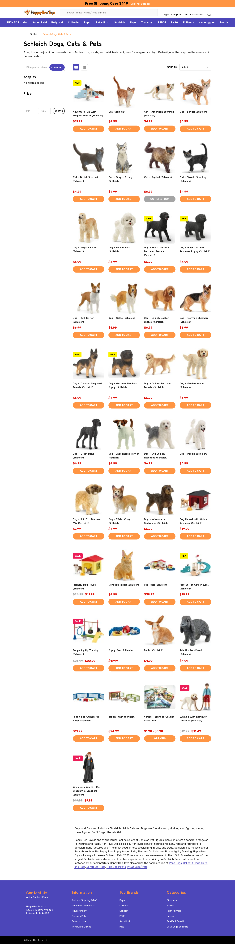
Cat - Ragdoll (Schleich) (158, 177)
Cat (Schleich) (116, 111)
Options (160, 738)
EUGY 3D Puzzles (17, 22)
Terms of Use (79, 921)
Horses (170, 916)
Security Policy (80, 916)
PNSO (174, 22)
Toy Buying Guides (81, 926)
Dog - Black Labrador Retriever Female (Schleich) (156, 251)
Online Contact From (37, 897)
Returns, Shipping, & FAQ (84, 900)
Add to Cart (88, 128)
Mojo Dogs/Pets (116, 866)
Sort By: (172, 67)
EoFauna (188, 22)
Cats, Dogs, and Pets (177, 926)
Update (59, 111)
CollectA (73, 22)
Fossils (224, 22)
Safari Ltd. (102, 22)
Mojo (133, 22)
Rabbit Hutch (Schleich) (121, 716)
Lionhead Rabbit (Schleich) (123, 584)
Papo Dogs (175, 863)
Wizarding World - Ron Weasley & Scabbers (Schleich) (86, 790)
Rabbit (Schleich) (153, 650)
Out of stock (159, 198)
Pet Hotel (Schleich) (155, 584)
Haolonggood (207, 22)
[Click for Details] (140, 4)
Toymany (147, 22)
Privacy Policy (79, 911)
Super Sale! (39, 22)
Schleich (119, 22)
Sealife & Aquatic (176, 921)
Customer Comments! (83, 905)
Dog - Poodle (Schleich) (193, 453)
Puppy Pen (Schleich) (120, 650)
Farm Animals (174, 911)
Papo (87, 22)
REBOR (162, 22)
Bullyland (57, 22)
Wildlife (170, 905)
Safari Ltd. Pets (95, 866)
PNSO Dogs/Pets (137, 866)
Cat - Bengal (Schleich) (193, 111)
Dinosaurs (172, 900)
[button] (44, 94)
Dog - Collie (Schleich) (121, 317)
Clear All (57, 67)
